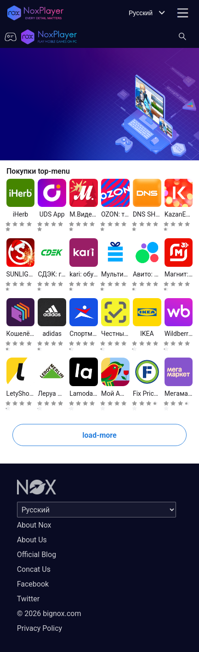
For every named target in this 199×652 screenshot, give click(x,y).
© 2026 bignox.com (49, 613)
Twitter (28, 598)
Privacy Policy (40, 628)
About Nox (34, 525)
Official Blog (36, 554)
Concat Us (34, 569)
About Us (32, 539)
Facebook (33, 584)
